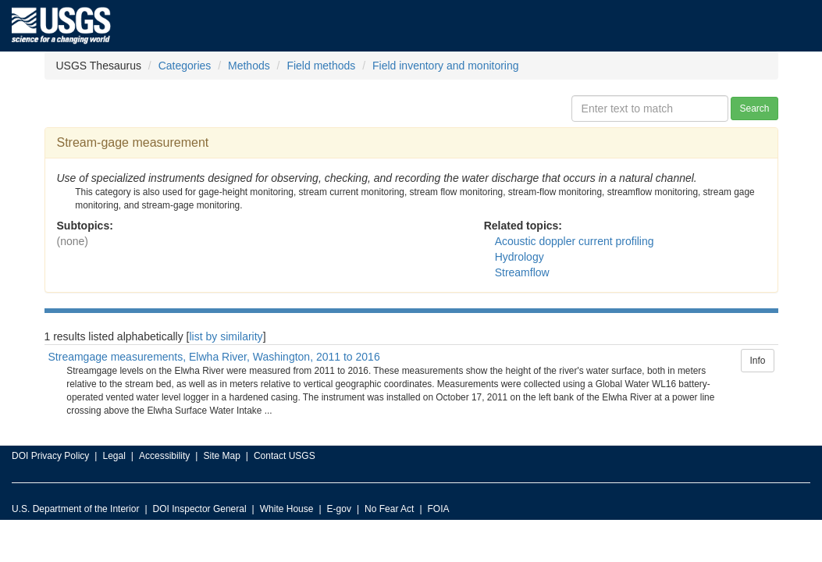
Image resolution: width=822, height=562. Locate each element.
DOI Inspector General (200, 508)
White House (287, 508)
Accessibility (164, 455)
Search (754, 108)
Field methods (320, 65)
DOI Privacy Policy (50, 455)
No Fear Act (389, 508)
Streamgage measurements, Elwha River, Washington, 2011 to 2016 (214, 356)
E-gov (339, 508)
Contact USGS (284, 455)
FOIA (439, 508)
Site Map (221, 455)
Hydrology (519, 257)
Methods (249, 65)
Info (757, 360)
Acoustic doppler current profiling (574, 241)
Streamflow (522, 272)
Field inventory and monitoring (445, 65)
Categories (185, 65)
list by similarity (226, 336)
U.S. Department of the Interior (75, 508)
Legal (113, 455)
